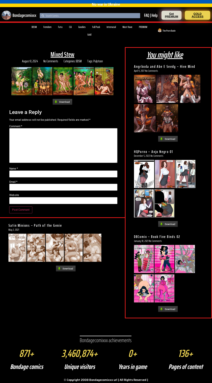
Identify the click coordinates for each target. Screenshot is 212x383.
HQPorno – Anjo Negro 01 (153, 152)
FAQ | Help (151, 15)
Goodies (82, 27)
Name (13, 168)
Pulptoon (98, 61)
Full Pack (96, 27)
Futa (60, 27)
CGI (70, 27)
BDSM (34, 27)
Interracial (111, 27)
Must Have (127, 27)
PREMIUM (143, 27)
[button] (171, 15)
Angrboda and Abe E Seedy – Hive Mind (164, 66)
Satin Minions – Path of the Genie (35, 225)
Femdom (47, 27)
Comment (15, 126)
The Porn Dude (169, 31)
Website (14, 195)
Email (13, 182)
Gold (89, 34)
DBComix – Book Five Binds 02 (157, 237)
